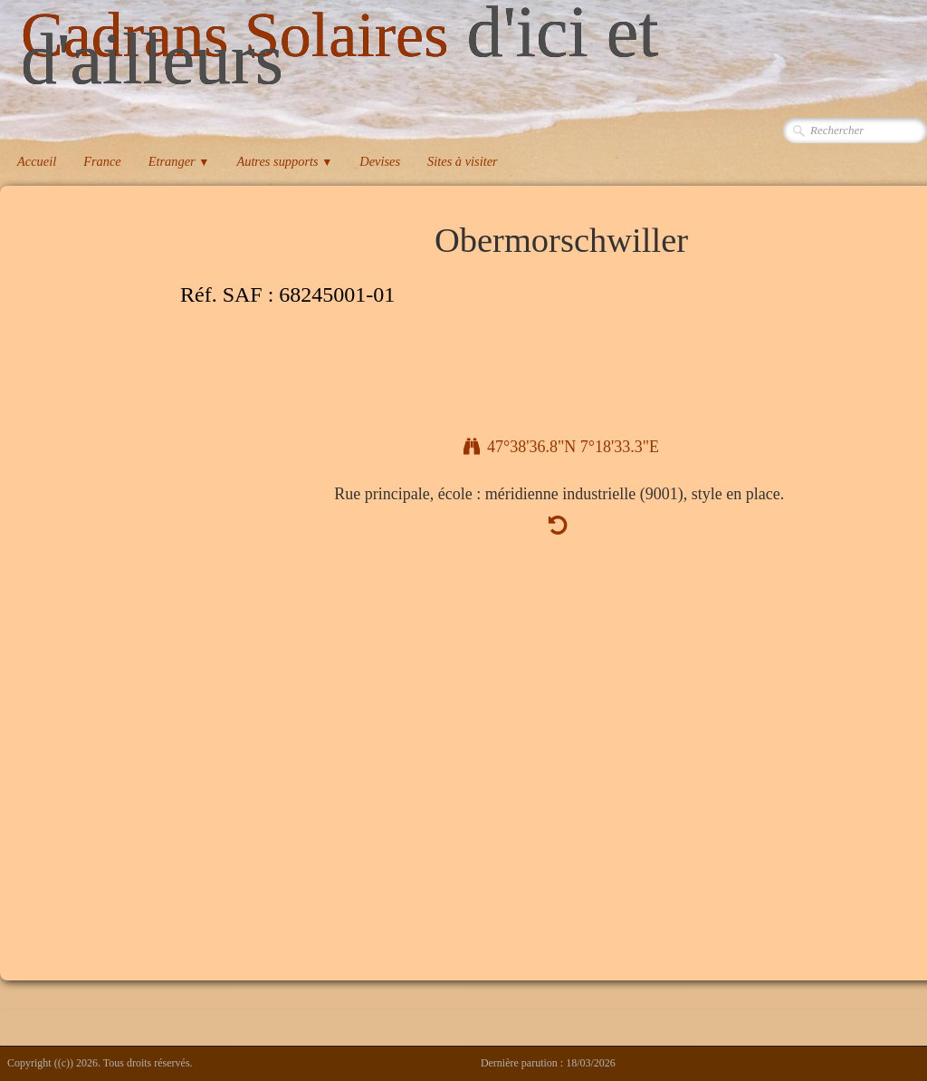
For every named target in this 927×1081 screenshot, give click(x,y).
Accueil (36, 161)
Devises (379, 161)
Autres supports (284, 161)
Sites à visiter (462, 161)
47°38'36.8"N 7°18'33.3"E (561, 447)
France (102, 161)
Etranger (179, 161)
